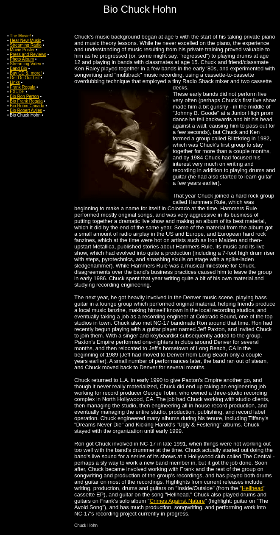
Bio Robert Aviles (26, 110)
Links (15, 82)
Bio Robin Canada (27, 105)
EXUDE (17, 91)
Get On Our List (24, 77)
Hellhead (252, 488)
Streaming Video (25, 63)
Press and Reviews (28, 54)
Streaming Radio (25, 45)
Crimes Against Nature (177, 501)
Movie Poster (22, 49)
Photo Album (22, 59)
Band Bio (18, 68)
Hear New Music (25, 40)
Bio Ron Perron (24, 96)
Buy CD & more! (26, 73)
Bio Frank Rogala (26, 101)
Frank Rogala (22, 87)
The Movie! (20, 35)
